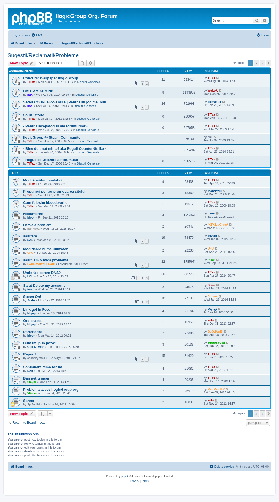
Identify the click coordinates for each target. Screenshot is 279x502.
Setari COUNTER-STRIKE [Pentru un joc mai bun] (65, 102)
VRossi (32, 393)
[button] (268, 63)
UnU (30, 252)
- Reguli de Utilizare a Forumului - (51, 160)
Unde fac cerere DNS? (42, 273)
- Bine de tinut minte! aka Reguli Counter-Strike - (64, 149)
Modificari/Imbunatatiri (42, 180)
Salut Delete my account (44, 285)
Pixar (211, 259)
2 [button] (256, 63)
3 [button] (262, 63)
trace (30, 289)
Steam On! (32, 297)
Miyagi (212, 235)
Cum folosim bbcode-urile (45, 203)
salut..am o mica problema (45, 260)
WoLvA (213, 90)
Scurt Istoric (33, 115)
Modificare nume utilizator (45, 249)
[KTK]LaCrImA (218, 224)
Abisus (213, 296)
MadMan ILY (216, 389)
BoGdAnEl (215, 331)
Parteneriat (32, 332)
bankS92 (33, 228)
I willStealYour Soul (41, 263)
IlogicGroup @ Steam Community (51, 137)
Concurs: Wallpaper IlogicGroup (50, 78)
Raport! (29, 354)
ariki (211, 320)
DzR (30, 370)
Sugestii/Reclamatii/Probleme (43, 55)
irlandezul (215, 191)
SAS (30, 239)
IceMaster (215, 101)
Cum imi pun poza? (39, 343)
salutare (30, 236)
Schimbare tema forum (42, 367)
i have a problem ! (38, 225)
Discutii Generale (88, 81)
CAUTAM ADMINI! (38, 91)
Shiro (211, 285)
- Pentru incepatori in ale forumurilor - (55, 126)
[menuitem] (36, 35)
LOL (30, 276)
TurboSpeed (216, 342)
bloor (31, 217)
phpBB (125, 476)
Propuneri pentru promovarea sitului (54, 191)
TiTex (31, 81)
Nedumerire (33, 214)
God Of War (35, 346)
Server (28, 401)
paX (30, 94)
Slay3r (31, 382)
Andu (31, 300)
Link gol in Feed (36, 309)
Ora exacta (32, 321)
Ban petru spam (36, 378)
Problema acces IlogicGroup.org (50, 389)
